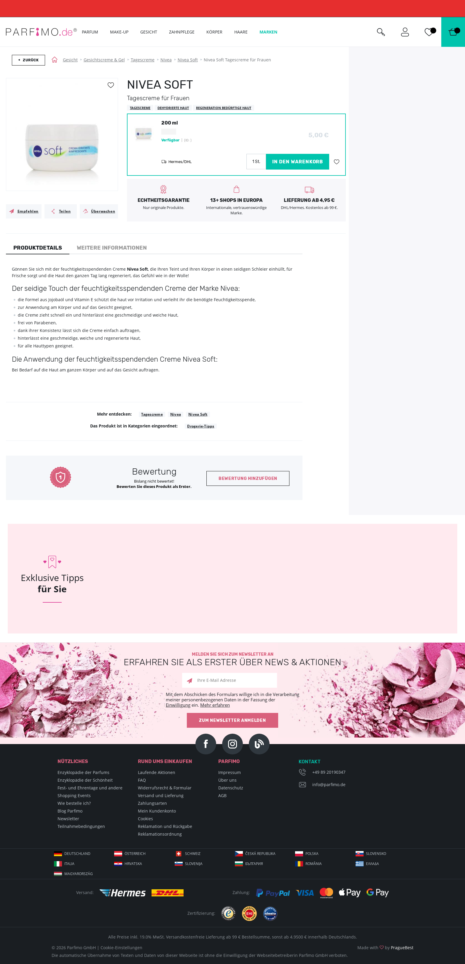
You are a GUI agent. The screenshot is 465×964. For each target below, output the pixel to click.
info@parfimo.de (328, 784)
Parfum (90, 32)
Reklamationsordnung (160, 834)
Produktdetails (37, 248)
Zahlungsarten (152, 803)
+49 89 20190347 (328, 772)
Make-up (119, 32)
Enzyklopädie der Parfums (83, 772)
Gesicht (70, 60)
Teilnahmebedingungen (81, 826)
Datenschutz (230, 788)
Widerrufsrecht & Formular (165, 788)
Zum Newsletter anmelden (232, 720)
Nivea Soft (188, 60)
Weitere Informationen (112, 248)
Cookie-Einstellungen (121, 947)
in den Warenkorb (297, 162)
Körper (214, 32)
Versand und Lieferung (161, 795)
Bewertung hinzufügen (248, 478)
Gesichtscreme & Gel (104, 60)
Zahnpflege (182, 32)
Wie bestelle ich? (74, 803)
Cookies (145, 818)
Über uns (227, 780)
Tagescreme (143, 60)
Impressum (229, 772)
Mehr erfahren (215, 705)
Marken (268, 32)
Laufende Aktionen (156, 772)
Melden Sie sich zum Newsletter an (232, 659)
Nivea (166, 60)
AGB (222, 795)
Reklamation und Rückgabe (165, 826)
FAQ (142, 780)
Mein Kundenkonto (157, 811)
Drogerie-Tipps (200, 426)
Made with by (385, 947)
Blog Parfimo (70, 811)
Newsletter (68, 818)
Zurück (31, 60)
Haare (241, 32)
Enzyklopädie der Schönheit (85, 780)
